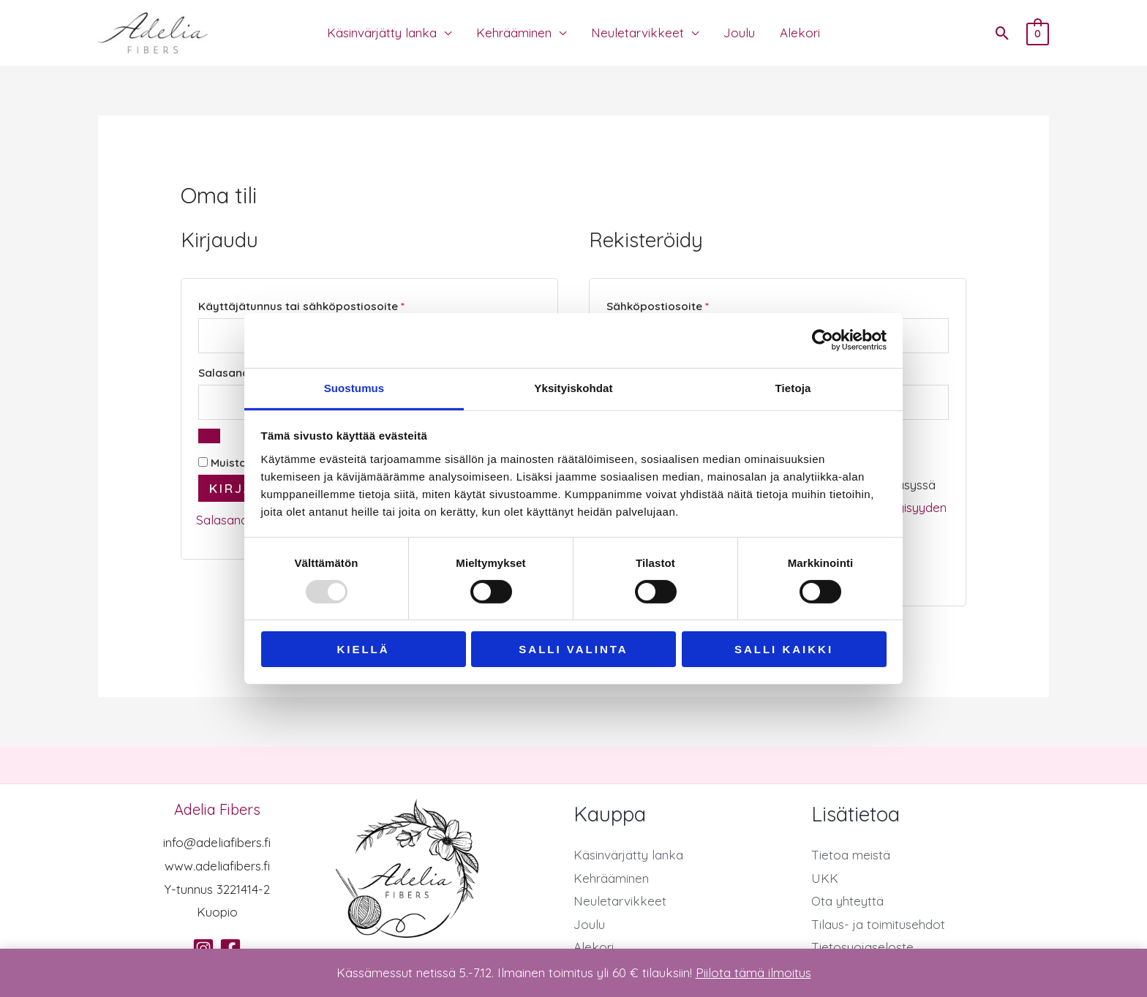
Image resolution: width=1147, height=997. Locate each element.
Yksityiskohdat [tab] (573, 387)
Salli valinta (573, 649)
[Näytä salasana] (209, 436)
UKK (824, 878)
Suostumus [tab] (354, 387)
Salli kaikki (783, 649)
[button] (1002, 33)
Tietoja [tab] (793, 387)
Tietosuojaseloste (862, 947)
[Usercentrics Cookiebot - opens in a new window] (823, 340)
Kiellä (362, 649)
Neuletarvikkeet (637, 32)
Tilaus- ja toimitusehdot (878, 924)
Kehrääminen (514, 32)
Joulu (739, 32)
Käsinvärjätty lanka (382, 32)
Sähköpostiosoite (686, 304)
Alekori (800, 32)
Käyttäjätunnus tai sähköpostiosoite (330, 304)
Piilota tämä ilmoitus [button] (753, 972)
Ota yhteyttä (847, 900)
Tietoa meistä (850, 854)
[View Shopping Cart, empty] (1037, 32)
